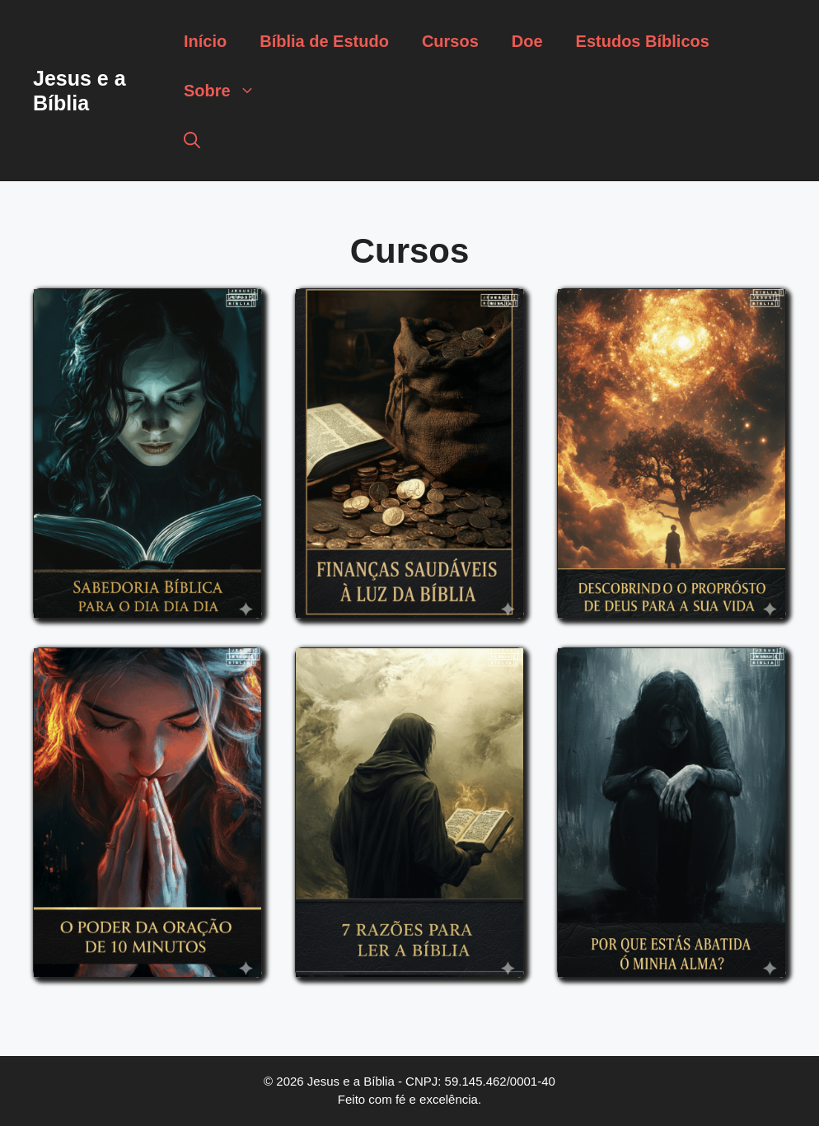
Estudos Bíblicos (642, 41)
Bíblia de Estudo (324, 41)
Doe (527, 41)
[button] (192, 140)
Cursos (450, 41)
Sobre (228, 90)
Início (205, 41)
